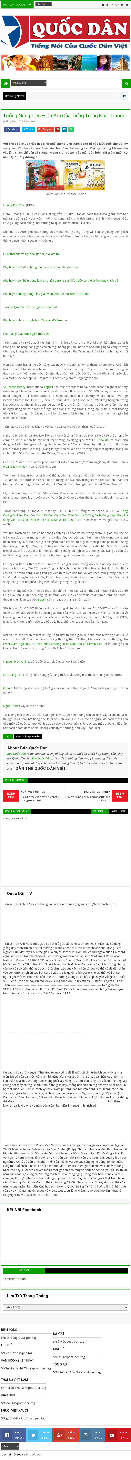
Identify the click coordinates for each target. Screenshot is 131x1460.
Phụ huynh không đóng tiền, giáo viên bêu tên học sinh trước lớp (46, 294)
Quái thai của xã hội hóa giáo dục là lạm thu (31, 254)
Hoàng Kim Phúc (14, 205)
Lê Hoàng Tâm (13, 675)
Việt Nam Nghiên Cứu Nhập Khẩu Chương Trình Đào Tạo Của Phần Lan (53, 644)
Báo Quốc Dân (16, 753)
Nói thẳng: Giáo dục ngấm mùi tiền (26, 334)
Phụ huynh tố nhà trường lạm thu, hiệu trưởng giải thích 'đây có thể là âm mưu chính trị (60, 280)
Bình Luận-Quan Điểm (28, 736)
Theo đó (103, 440)
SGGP (42, 599)
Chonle (7, 688)
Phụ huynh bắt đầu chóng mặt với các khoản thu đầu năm (41, 267)
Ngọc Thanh (11, 706)
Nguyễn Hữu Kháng (16, 661)
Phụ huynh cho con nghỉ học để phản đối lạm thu (35, 320)
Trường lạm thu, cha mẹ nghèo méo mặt (30, 307)
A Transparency (14, 387)
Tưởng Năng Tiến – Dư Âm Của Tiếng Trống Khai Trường (64, 116)
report (48, 387)
